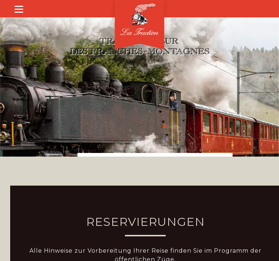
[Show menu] (19, 8)
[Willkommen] (139, 20)
